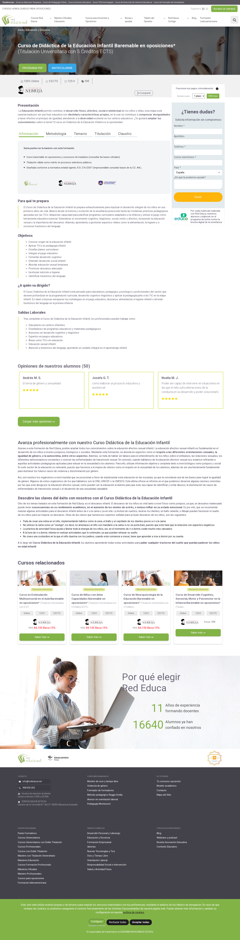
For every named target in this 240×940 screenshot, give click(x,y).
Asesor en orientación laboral (102, 799)
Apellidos (179, 136)
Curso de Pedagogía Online (55, 2)
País (177, 167)
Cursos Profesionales (29, 846)
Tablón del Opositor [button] (149, 20)
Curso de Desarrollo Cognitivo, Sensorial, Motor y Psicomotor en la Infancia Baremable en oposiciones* (198, 600)
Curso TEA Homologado (103, 2)
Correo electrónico (185, 157)
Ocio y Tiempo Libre (97, 855)
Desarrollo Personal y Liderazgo (103, 833)
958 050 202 (29, 787)
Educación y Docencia (38, 29)
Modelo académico (167, 785)
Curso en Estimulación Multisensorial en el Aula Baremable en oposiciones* (41, 600)
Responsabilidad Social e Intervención (106, 864)
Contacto (161, 790)
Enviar (198, 197)
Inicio (21, 29)
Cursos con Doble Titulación (32, 851)
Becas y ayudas (129, 20)
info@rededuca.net (32, 781)
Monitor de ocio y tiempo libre (102, 781)
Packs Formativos (27, 833)
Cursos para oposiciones (31, 878)
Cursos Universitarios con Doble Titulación (40, 842)
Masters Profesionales (29, 873)
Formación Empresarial (99, 842)
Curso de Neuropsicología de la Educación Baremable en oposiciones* (146, 600)
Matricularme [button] (62, 68)
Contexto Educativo (167, 846)
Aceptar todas (140, 922)
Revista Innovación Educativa (172, 842)
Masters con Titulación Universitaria (36, 855)
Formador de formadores (100, 790)
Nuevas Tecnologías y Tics (101, 851)
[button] (31, 134)
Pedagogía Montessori (99, 803)
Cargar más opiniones (39, 421)
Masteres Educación (28, 860)
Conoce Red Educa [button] (37, 20)
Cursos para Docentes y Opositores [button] (97, 20)
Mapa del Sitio (164, 794)
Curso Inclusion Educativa (79, 2)
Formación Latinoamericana (208, 20)
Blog (194, 18)
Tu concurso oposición (169, 781)
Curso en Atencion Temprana (28, 2)
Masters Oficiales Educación (63, 20)
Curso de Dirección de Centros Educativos (133, 2)
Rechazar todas (117, 922)
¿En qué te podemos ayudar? (190, 177)
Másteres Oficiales (27, 869)
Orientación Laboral (97, 860)
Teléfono (179, 146)
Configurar (96, 921)
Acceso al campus (224, 8)
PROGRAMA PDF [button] (32, 68)
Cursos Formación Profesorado (34, 864)
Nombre (179, 125)
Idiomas (91, 846)
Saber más (42, 637)
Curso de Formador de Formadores (169, 2)
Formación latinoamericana (32, 882)
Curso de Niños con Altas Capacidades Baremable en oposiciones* (93, 600)
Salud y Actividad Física (99, 869)
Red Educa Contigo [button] (173, 20)
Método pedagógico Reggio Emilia (104, 794)
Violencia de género (97, 785)
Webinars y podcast (167, 837)
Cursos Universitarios (29, 837)
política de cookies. (134, 912)
